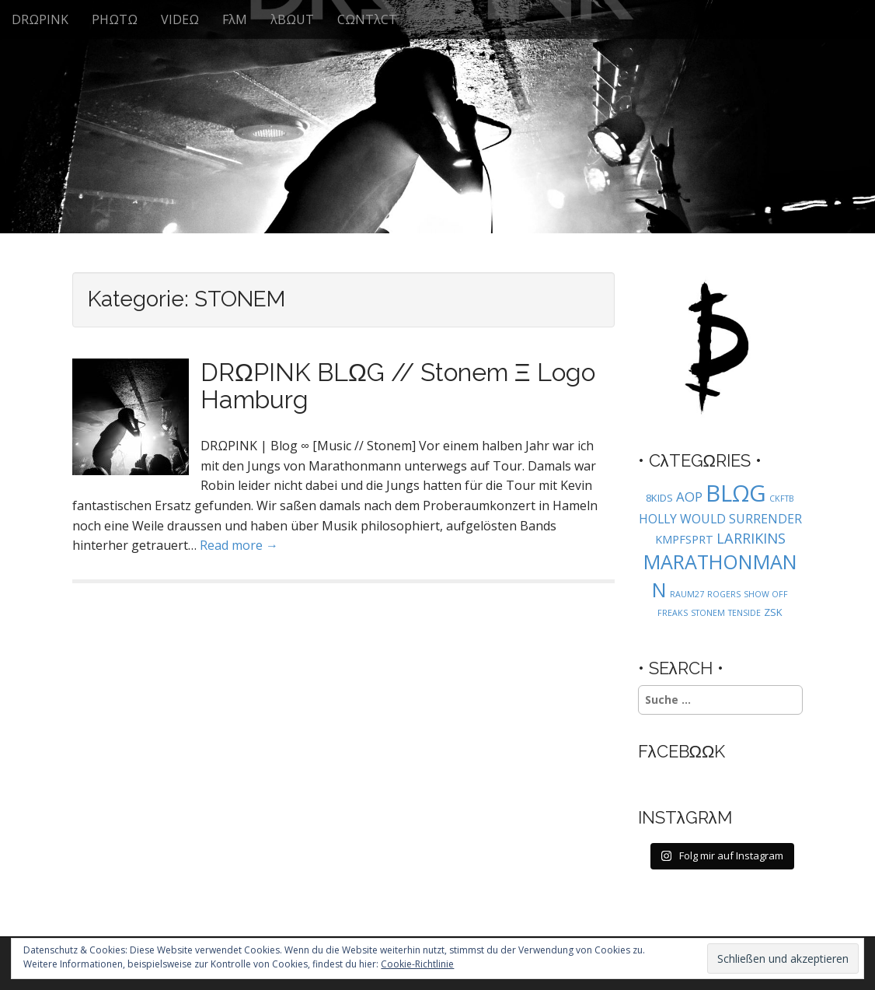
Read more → (239, 545)
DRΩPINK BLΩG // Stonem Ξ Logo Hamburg (397, 386)
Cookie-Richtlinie (417, 964)
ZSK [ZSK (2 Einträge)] (773, 612)
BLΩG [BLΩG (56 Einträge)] (736, 493)
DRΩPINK (40, 19)
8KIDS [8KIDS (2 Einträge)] (659, 498)
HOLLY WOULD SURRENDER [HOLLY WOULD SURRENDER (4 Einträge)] (720, 518)
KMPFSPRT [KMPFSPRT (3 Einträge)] (684, 539)
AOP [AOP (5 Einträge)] (689, 496)
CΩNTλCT (367, 19)
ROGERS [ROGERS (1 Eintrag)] (724, 594)
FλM (234, 19)
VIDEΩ (180, 19)
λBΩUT (292, 19)
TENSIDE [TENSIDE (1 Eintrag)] (744, 612)
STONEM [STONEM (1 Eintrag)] (708, 612)
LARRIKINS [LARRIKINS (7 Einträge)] (751, 537)
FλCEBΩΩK (682, 751)
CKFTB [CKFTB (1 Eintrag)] (781, 498)
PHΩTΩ (115, 19)
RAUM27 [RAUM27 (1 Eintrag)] (687, 594)
